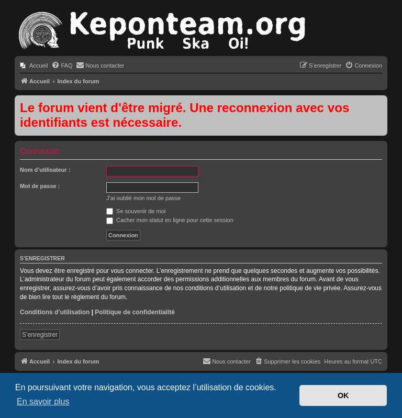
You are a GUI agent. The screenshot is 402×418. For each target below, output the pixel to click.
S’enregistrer (40, 334)
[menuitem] (34, 65)
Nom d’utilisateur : (45, 170)
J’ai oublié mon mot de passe (143, 198)
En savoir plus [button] (43, 401)
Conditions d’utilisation (55, 312)
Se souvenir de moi (135, 211)
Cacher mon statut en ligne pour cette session (169, 220)
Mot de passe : (40, 186)
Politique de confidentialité (135, 312)
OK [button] (343, 395)
